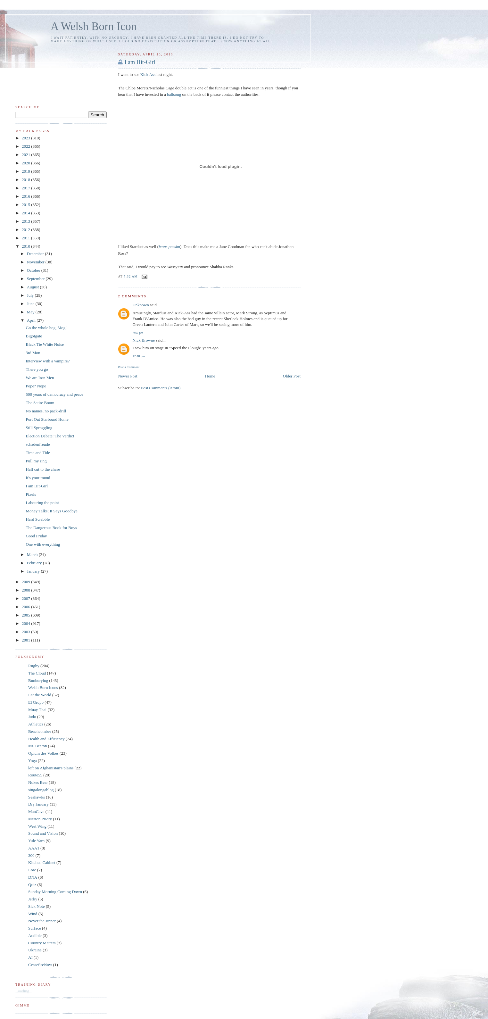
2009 (26, 581)
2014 (26, 213)
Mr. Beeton (37, 745)
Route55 (35, 775)
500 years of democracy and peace (54, 394)
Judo (32, 716)
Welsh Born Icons (43, 687)
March (33, 554)
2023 (26, 138)
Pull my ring (36, 461)
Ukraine (35, 950)
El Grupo (36, 702)
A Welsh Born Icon (93, 26)
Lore (32, 869)
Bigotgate (34, 336)
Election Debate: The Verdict (50, 436)
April (32, 320)
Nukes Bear (38, 782)
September (36, 278)
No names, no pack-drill (46, 411)
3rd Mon (33, 352)
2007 (26, 598)
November (36, 262)
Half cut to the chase (43, 469)
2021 (26, 154)
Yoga (32, 760)
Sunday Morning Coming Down (55, 891)
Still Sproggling (39, 427)
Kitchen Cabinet (41, 862)
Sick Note (36, 906)
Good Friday (36, 536)
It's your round (38, 477)
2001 (26, 640)
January (34, 571)
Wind (32, 913)
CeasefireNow (40, 964)
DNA (32, 877)
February (35, 562)
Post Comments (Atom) (161, 387)
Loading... (23, 991)
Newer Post (127, 376)
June (31, 303)
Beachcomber (39, 731)
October (34, 270)
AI (30, 957)
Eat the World (39, 694)
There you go (37, 369)
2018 (26, 179)
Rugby (33, 665)
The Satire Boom (40, 402)
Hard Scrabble (38, 519)
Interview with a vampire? (48, 361)
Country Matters (42, 942)
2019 (26, 171)
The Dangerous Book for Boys (51, 527)
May (31, 312)
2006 (26, 606)
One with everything (43, 544)
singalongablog (41, 789)
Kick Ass (147, 74)
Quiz (32, 884)
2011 (26, 238)
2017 (26, 188)
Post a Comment (128, 367)
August (33, 287)
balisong (174, 94)
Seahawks (36, 797)
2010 (26, 246)
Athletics (35, 724)
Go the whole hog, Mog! (46, 327)
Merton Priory (40, 818)
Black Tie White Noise (45, 344)
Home (210, 376)
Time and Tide (38, 452)
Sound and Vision (43, 833)
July (31, 295)
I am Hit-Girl (139, 62)
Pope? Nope (36, 386)
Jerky (32, 899)
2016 (26, 196)
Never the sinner (42, 920)
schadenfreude (38, 444)
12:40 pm (138, 356)
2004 (26, 623)
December (36, 253)
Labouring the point (42, 502)
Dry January (38, 804)
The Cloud (37, 673)
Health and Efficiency (46, 738)
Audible (35, 935)
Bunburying (38, 680)
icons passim (169, 246)
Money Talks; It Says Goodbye (51, 511)
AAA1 (33, 848)
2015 (26, 204)
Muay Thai (37, 709)
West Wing (37, 826)
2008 (26, 590)
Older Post (292, 376)
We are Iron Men (40, 377)
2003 (26, 631)
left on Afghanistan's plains (50, 768)
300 (31, 855)
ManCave (36, 811)
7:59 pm (137, 333)
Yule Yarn (36, 840)
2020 (26, 163)
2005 (26, 615)
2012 (26, 229)
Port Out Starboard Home (47, 419)
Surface (34, 928)
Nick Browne (143, 340)
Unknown (140, 304)
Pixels (31, 494)
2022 (26, 146)
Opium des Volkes (43, 753)
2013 (26, 221)
